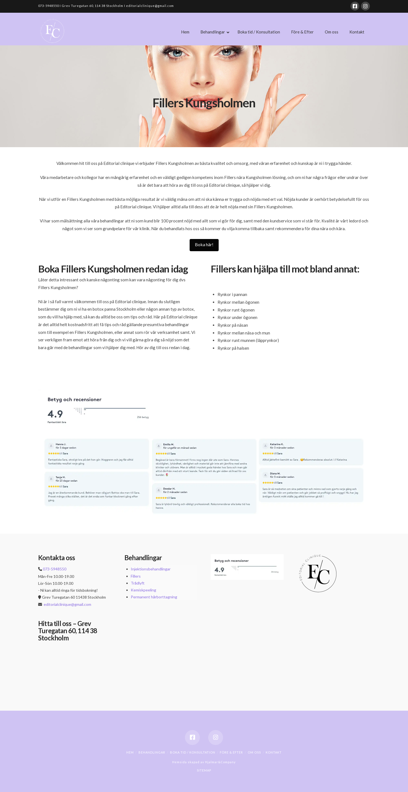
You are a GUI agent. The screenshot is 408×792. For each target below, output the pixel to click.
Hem (130, 752)
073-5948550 (54, 569)
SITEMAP (204, 770)
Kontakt (274, 752)
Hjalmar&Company (220, 762)
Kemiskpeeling (143, 590)
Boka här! (204, 244)
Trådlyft (138, 583)
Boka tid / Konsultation (192, 752)
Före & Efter (231, 752)
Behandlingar (151, 752)
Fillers (136, 576)
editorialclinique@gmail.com (67, 604)
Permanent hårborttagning (154, 596)
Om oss (254, 752)
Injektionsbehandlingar (151, 569)
